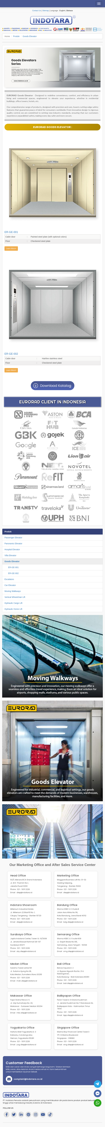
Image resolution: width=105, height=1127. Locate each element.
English (62, 11)
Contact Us (36, 11)
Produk (16, 36)
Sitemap (45, 11)
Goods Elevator (30, 36)
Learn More (11, 249)
